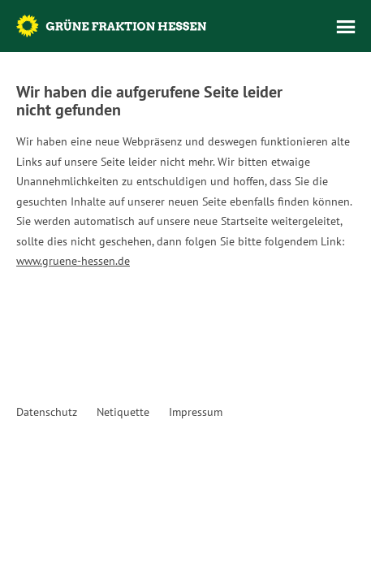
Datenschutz (46, 412)
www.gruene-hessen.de (73, 261)
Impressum (195, 412)
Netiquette (123, 412)
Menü (346, 27)
